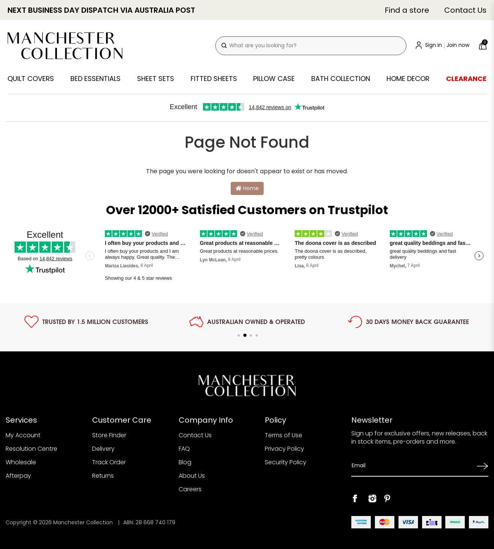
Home (247, 188)
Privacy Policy (284, 448)
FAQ (184, 448)
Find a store (407, 10)
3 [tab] (251, 335)
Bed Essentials (95, 78)
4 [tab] (257, 335)
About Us (192, 475)
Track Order (109, 462)
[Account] (443, 45)
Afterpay (18, 475)
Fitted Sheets (214, 78)
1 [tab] (239, 335)
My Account (23, 435)
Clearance (466, 78)
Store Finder (109, 435)
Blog (185, 462)
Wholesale (21, 462)
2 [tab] (245, 335)
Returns (103, 475)
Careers (190, 489)
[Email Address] (411, 465)
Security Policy (285, 462)
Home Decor (408, 78)
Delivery (103, 448)
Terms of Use (283, 435)
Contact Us (465, 10)
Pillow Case (274, 78)
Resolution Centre (31, 448)
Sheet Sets (155, 78)
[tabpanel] (86, 322)
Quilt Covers (30, 78)
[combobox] (310, 45)
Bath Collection (340, 78)
